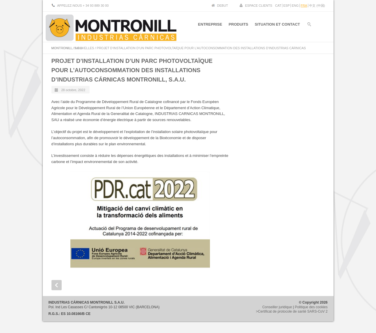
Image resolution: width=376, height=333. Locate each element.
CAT (278, 5)
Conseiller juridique (277, 307)
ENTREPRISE (209, 26)
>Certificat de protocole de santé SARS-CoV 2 (291, 311)
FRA (304, 5)
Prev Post (56, 285)
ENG (295, 5)
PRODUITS (237, 26)
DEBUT (222, 5)
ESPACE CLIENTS (258, 5)
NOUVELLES (84, 48)
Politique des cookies (311, 307)
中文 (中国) (317, 5)
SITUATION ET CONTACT (277, 26)
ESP (286, 5)
